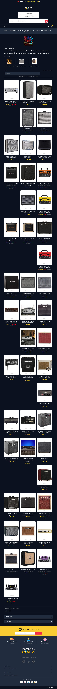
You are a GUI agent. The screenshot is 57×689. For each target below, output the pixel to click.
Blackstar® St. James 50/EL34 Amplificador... (11, 570)
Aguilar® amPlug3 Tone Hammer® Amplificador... (11, 376)
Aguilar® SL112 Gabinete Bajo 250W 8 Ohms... (44, 102)
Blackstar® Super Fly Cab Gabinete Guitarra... (44, 157)
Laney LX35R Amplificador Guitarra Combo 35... (11, 459)
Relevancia (22, 73)
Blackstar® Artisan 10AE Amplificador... (45, 486)
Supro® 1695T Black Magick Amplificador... (11, 157)
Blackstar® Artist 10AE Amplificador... (44, 459)
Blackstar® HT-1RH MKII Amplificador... (28, 431)
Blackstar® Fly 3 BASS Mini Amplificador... (28, 212)
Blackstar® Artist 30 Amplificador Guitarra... (28, 514)
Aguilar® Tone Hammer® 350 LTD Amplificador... (11, 322)
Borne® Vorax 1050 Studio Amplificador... (11, 239)
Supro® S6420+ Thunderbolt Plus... (28, 157)
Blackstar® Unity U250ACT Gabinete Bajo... (28, 184)
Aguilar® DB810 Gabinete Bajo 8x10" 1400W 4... (28, 102)
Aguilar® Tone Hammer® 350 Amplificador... (11, 102)
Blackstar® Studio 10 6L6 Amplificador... (44, 349)
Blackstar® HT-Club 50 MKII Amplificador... (45, 404)
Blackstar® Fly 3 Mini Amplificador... (28, 543)
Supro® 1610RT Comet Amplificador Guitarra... (44, 129)
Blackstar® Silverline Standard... (44, 294)
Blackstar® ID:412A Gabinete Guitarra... (11, 294)
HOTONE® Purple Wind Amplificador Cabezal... (44, 570)
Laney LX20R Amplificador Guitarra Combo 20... (44, 431)
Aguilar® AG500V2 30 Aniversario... (44, 543)
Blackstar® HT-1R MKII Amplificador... (11, 514)
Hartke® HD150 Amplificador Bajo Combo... (28, 377)
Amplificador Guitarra (21, 66)
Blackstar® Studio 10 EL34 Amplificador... (44, 322)
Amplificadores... (34, 66)
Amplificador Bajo (9, 66)
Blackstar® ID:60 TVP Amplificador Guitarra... (44, 239)
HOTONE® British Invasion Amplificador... (11, 599)
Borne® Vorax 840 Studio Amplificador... (28, 239)
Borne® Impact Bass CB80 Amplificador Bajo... (11, 184)
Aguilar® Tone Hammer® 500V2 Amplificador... (28, 322)
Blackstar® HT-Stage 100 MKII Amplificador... (11, 431)
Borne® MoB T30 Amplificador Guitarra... (44, 184)
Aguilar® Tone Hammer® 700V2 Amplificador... (28, 349)
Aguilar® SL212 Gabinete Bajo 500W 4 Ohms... (28, 129)
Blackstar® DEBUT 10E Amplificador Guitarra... (44, 514)
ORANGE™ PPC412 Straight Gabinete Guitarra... (28, 570)
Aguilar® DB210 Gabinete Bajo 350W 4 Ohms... (11, 543)
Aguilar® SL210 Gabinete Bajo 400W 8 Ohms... (28, 294)
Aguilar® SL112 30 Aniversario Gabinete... (45, 376)
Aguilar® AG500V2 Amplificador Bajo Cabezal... (28, 460)
